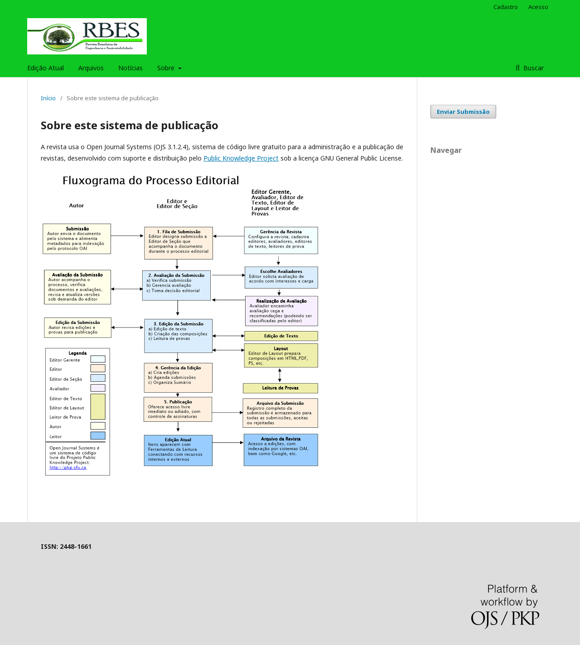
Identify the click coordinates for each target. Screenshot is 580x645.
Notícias (130, 68)
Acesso (538, 7)
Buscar (533, 68)
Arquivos (91, 68)
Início (48, 98)
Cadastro (505, 7)
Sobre (166, 68)
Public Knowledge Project (241, 158)
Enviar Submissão (463, 112)
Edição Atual (45, 68)
